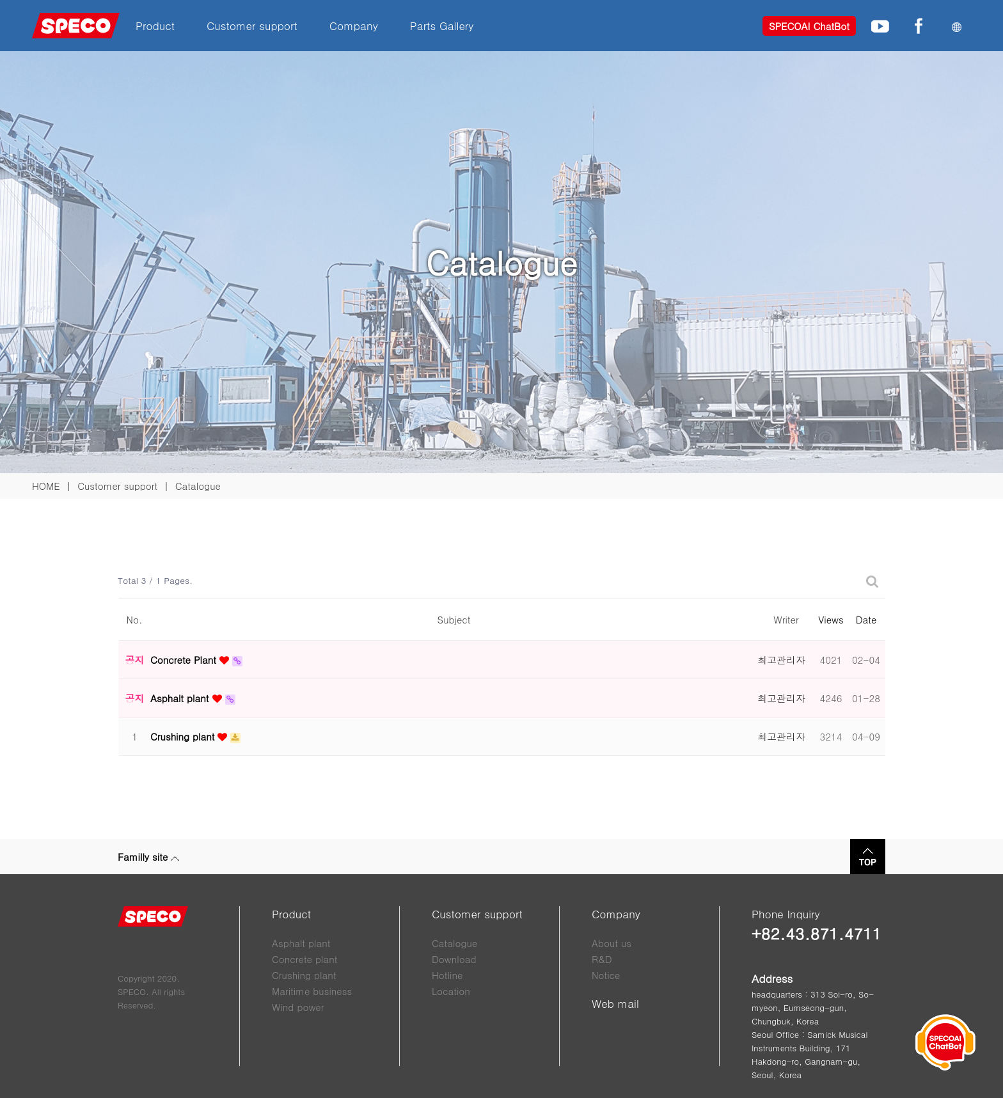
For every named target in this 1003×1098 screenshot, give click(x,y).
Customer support (252, 25)
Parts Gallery (442, 25)
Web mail (615, 1003)
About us (611, 943)
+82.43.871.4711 (816, 933)
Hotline (447, 975)
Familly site (148, 856)
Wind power (298, 1007)
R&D (602, 959)
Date (866, 619)
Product (155, 25)
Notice (606, 975)
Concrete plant (304, 959)
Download (454, 959)
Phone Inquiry (786, 914)
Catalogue (454, 943)
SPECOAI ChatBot (809, 26)
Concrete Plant (184, 659)
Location (451, 991)
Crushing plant (183, 736)
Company (353, 25)
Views (830, 619)
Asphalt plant (181, 698)
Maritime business (312, 991)
